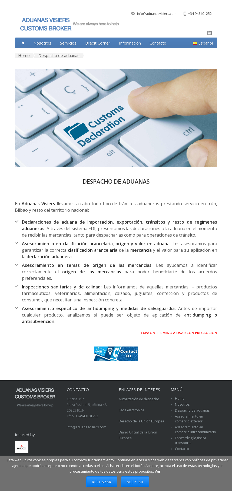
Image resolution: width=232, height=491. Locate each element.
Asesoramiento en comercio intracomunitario (195, 429)
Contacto (158, 43)
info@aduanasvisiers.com (157, 13)
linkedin (209, 33)
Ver (158, 471)
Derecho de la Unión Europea (141, 421)
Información (130, 43)
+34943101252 (86, 416)
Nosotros (42, 43)
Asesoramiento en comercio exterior (189, 418)
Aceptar (135, 481)
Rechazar (101, 481)
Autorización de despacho (139, 399)
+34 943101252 (200, 13)
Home (179, 398)
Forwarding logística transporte (190, 440)
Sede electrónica (131, 410)
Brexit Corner (97, 43)
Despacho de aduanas (192, 410)
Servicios (68, 43)
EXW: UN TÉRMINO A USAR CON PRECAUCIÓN (179, 332)
